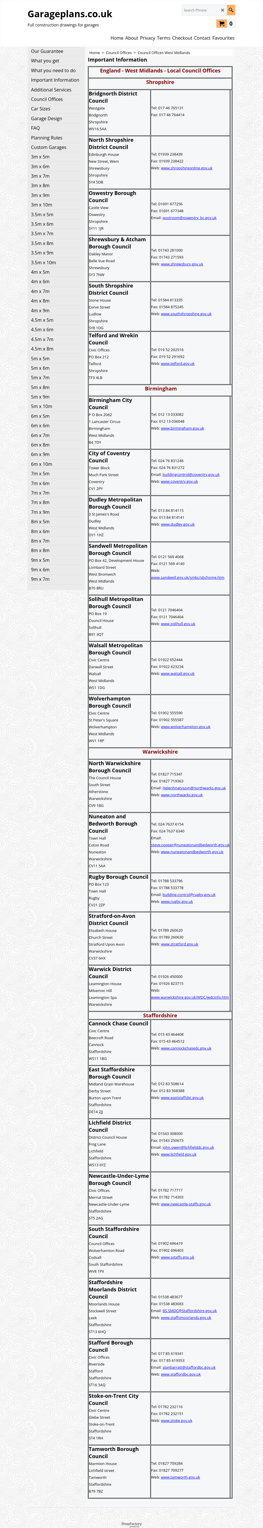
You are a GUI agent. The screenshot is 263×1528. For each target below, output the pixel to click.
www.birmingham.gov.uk (182, 428)
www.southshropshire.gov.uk (186, 313)
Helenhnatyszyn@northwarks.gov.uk (194, 787)
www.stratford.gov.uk (179, 944)
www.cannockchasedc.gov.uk (186, 1048)
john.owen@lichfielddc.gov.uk (188, 1147)
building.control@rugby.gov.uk (189, 894)
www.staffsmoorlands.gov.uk (186, 1317)
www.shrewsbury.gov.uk (182, 264)
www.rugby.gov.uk (177, 901)
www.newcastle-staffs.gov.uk (186, 1204)
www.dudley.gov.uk (178, 524)
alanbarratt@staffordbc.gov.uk (189, 1367)
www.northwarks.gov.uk (182, 794)
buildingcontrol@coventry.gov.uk (191, 474)
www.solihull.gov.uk (178, 623)
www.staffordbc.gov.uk (181, 1374)
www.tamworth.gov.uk (180, 1477)
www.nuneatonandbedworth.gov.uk (192, 851)
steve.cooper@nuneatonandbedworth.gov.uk (190, 844)
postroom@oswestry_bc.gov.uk (189, 217)
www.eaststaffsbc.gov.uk (182, 1097)
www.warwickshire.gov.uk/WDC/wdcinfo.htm (190, 997)
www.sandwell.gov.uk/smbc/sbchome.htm (187, 577)
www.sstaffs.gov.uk (177, 1257)
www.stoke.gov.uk (176, 1420)
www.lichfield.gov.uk (178, 1154)
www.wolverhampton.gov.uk (185, 726)
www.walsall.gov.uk (177, 673)
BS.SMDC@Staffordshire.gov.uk (190, 1310)
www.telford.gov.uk (177, 363)
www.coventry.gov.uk (179, 481)
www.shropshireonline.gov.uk (186, 168)
